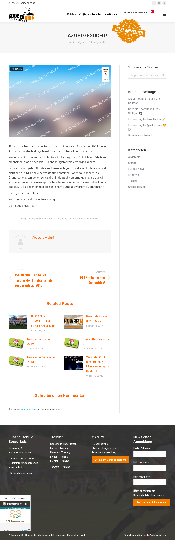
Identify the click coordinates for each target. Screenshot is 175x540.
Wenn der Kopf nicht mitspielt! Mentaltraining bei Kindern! (97, 364)
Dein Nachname (142, 476)
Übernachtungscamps (104, 448)
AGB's (84, 535)
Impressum (60, 535)
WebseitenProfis (158, 535)
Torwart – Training (60, 467)
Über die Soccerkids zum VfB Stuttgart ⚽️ (145, 111)
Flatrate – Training (60, 452)
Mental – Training (59, 461)
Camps (132, 163)
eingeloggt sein (28, 409)
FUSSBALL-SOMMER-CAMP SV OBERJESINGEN (43, 321)
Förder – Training (59, 448)
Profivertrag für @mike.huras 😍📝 (147, 127)
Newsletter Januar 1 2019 (40, 341)
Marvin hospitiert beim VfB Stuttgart (144, 101)
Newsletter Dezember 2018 (41, 360)
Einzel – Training (59, 456)
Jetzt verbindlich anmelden (152, 502)
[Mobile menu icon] (164, 14)
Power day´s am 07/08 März (96, 319)
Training (132, 180)
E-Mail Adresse (141, 448)
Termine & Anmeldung (104, 452)
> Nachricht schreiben (20, 473)
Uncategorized (137, 186)
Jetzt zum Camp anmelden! (110, 459)
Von (49, 218)
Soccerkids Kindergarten (63, 444)
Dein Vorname (141, 462)
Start (71, 42)
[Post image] (18, 322)
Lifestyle (133, 174)
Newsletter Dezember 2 (97, 341)
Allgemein (82, 42)
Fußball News (136, 168)
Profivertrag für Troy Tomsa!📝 (146, 119)
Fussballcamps (100, 444)
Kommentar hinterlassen (87, 218)
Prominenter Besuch (140, 135)
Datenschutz (73, 535)
